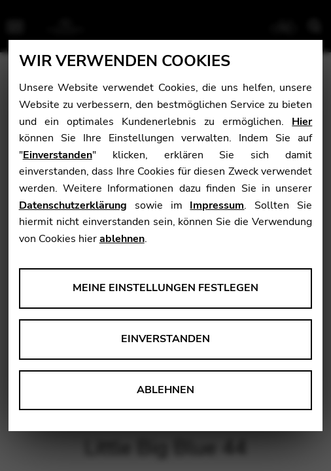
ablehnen (122, 239)
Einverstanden (57, 155)
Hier (302, 121)
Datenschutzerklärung (73, 205)
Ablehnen (165, 390)
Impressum (217, 205)
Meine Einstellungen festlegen (165, 288)
